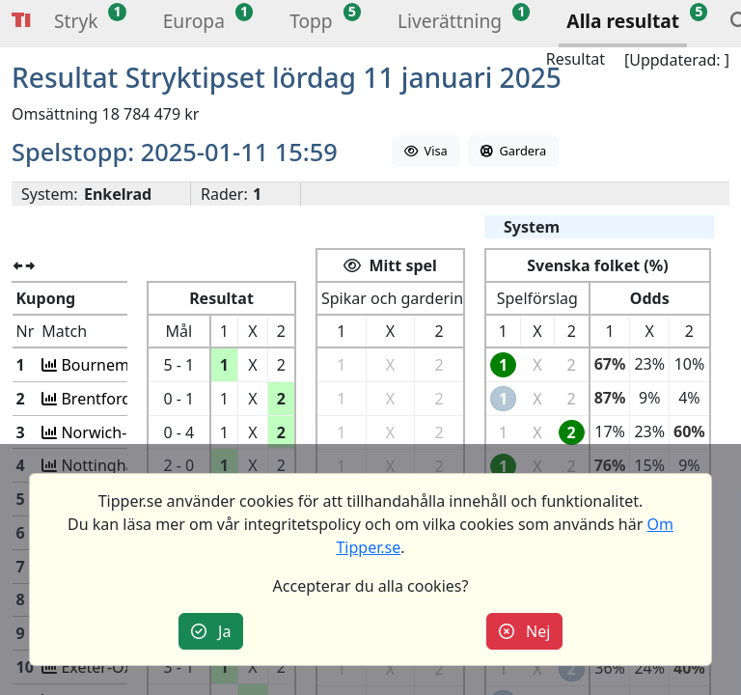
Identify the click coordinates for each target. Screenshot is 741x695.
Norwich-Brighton (119, 432)
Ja (211, 631)
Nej (525, 631)
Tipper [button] (21, 21)
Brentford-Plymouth (127, 398)
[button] (75, 23)
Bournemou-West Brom (140, 364)
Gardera (513, 150)
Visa (426, 150)
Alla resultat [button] (622, 21)
